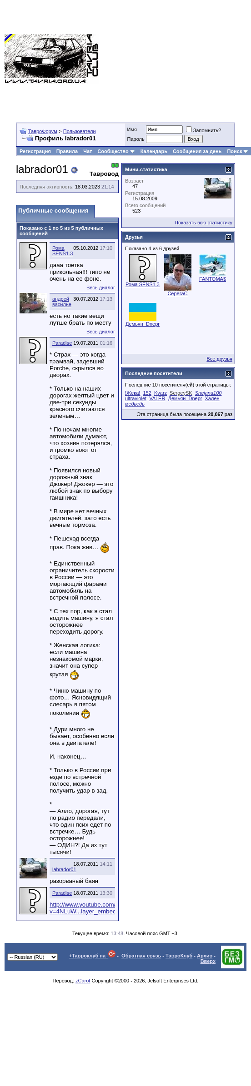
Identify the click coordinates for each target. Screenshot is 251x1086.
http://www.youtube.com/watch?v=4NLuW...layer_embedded (92, 908)
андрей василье (61, 301)
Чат (87, 151)
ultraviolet (135, 398)
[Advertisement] (175, 59)
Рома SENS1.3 (62, 250)
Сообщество (116, 151)
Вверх (208, 961)
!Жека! (132, 393)
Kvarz (160, 393)
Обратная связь (141, 955)
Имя (132, 129)
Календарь (154, 151)
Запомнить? (203, 130)
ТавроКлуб (179, 955)
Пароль (136, 139)
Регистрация (35, 151)
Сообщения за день (197, 151)
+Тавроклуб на (92, 955)
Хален (212, 398)
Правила (67, 151)
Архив (204, 955)
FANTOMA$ (212, 279)
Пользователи (79, 131)
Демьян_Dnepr (143, 324)
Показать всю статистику (203, 222)
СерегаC (177, 293)
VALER (157, 398)
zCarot (82, 980)
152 (147, 393)
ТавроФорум (42, 131)
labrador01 (64, 869)
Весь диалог (100, 287)
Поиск (237, 151)
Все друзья (219, 359)
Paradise (62, 343)
